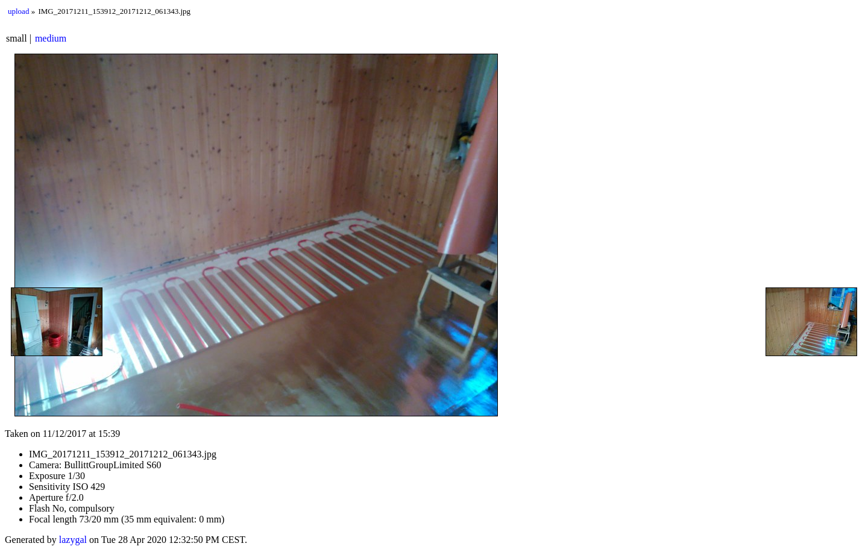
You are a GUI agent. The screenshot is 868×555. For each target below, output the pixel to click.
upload (18, 11)
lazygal (73, 540)
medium (50, 38)
